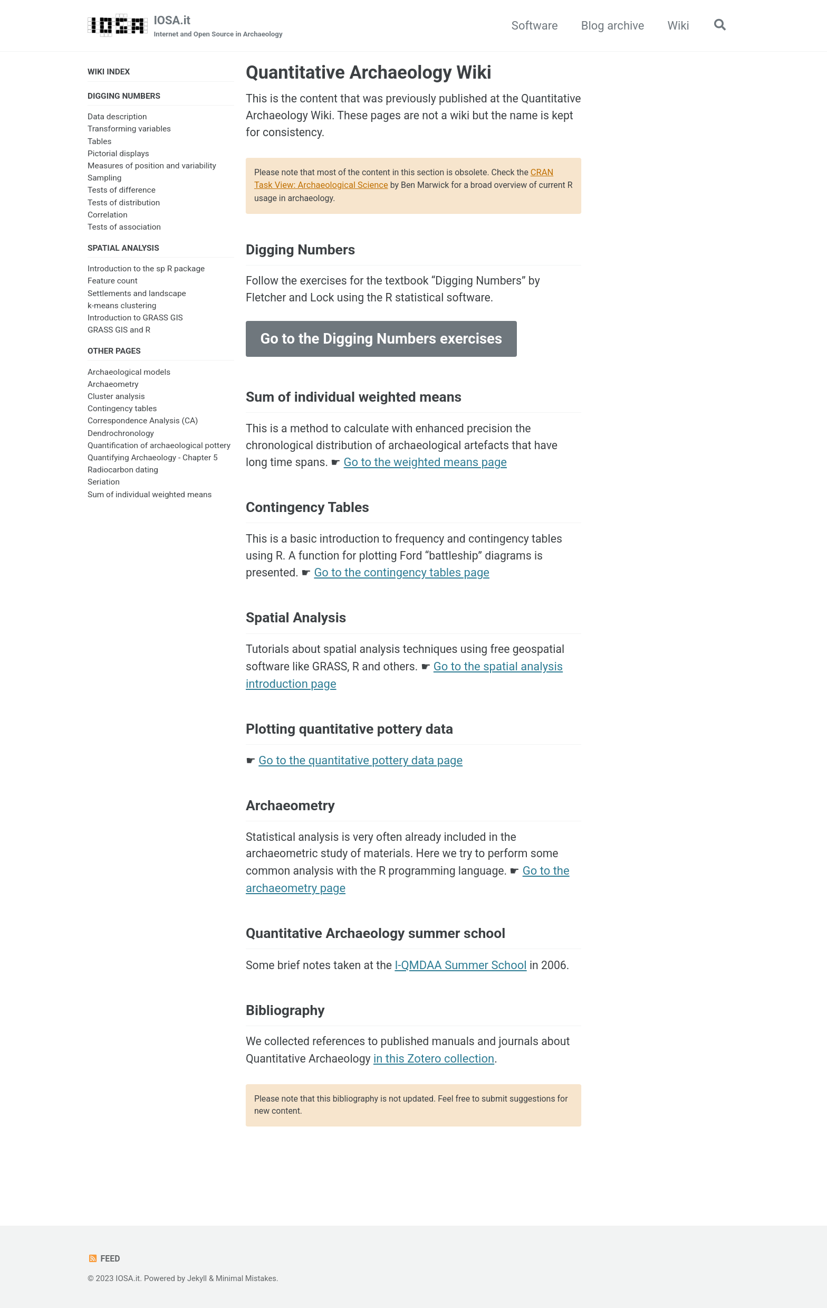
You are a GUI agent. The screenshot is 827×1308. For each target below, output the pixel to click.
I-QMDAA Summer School (466, 990)
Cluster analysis (116, 399)
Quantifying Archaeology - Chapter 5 (153, 460)
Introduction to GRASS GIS (135, 320)
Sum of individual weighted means (150, 497)
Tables (99, 142)
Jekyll (197, 1278)
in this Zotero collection (470, 1086)
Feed (104, 1259)
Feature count (113, 283)
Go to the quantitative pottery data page (361, 779)
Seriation (104, 485)
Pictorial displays (118, 155)
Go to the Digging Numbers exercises (382, 346)
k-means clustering (122, 307)
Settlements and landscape (137, 295)
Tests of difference (122, 191)
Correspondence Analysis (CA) (143, 424)
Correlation (108, 216)
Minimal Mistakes (247, 1278)
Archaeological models (129, 375)
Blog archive (610, 25)
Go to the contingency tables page (404, 587)
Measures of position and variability (152, 167)
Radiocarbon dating (123, 472)
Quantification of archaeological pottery (159, 448)
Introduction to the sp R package (146, 271)
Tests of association (124, 228)
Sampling (105, 179)
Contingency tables (122, 411)
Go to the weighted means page (429, 473)
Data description (117, 118)
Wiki (676, 25)
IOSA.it (220, 27)
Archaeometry (113, 387)
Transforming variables (129, 130)
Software (532, 25)
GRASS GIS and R (119, 332)
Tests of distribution (124, 203)
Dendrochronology (121, 436)
